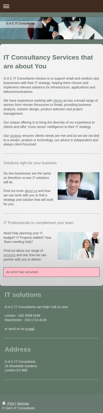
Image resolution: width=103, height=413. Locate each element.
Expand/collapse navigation (51, 6)
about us (31, 191)
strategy (15, 136)
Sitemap (23, 403)
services (9, 255)
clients (57, 100)
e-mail (29, 329)
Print (8, 403)
